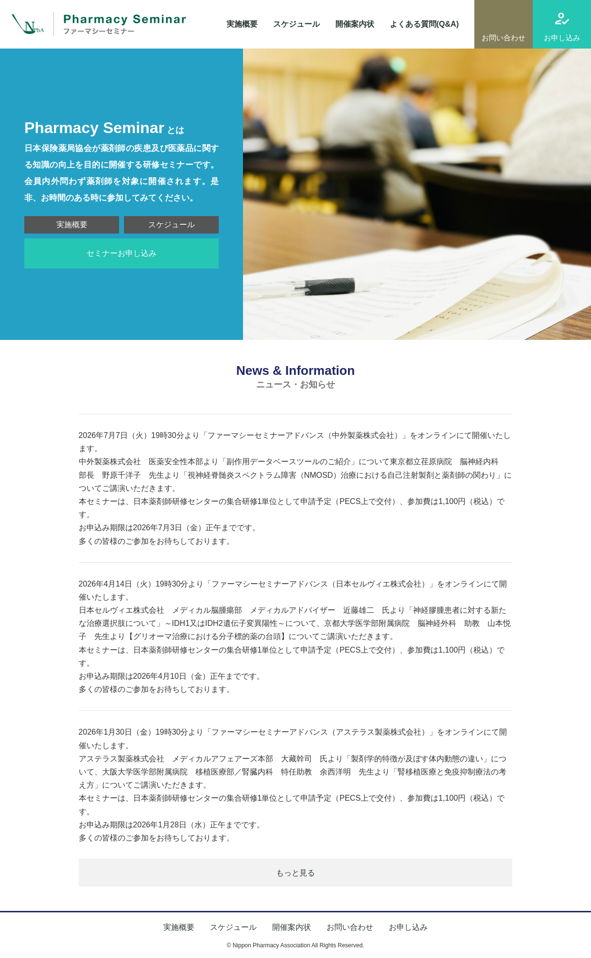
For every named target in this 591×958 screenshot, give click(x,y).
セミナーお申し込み (121, 253)
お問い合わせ (503, 38)
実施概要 (242, 24)
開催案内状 (354, 24)
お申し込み (562, 38)
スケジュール (296, 24)
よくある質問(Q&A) (424, 24)
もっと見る (295, 873)
